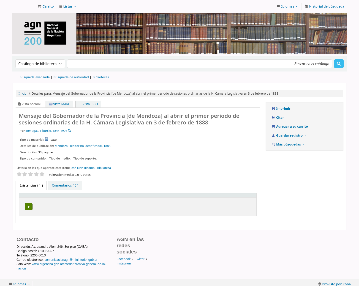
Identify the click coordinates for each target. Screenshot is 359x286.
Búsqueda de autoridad (71, 77)
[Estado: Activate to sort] (242, 197)
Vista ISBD (88, 104)
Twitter (139, 256)
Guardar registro (287, 135)
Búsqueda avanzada (34, 77)
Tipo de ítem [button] (30, 197)
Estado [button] (234, 197)
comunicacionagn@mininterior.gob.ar (70, 256)
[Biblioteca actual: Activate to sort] (112, 197)
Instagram (124, 260)
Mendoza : (62, 146)
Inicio (23, 93)
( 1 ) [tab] (31, 185)
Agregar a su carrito (289, 126)
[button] (46, 6)
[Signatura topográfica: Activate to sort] (195, 197)
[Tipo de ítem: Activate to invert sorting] (40, 197)
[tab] (65, 185)
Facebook (124, 256)
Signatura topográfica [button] (181, 197)
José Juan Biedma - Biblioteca (91, 168)
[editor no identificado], (86, 146)
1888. (107, 146)
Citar (277, 117)
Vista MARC (59, 104)
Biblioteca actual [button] (75, 197)
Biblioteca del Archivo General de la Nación (94, 205)
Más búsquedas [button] (286, 144)
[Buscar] (339, 63)
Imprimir (281, 108)
